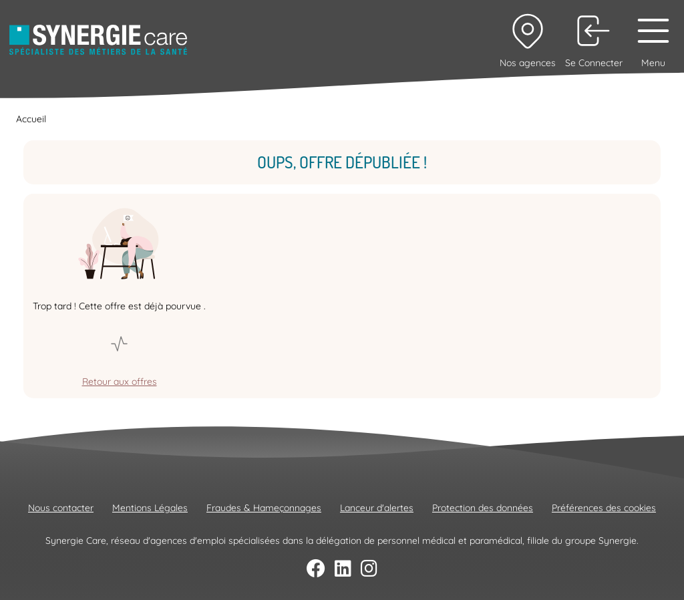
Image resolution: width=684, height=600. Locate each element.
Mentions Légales (150, 508)
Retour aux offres (119, 382)
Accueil (31, 119)
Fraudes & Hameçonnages (263, 508)
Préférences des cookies (604, 508)
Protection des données (482, 508)
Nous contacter (61, 508)
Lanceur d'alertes (376, 508)
